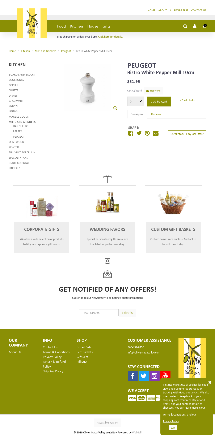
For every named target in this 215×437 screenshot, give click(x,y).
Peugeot (66, 51)
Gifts (106, 26)
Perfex (17, 131)
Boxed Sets (84, 347)
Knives (13, 106)
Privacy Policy (171, 421)
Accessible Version (107, 422)
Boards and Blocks (22, 74)
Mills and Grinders (45, 51)
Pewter (14, 147)
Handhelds (20, 126)
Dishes (13, 95)
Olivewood (16, 142)
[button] (204, 26)
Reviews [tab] (156, 114)
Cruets (13, 90)
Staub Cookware (20, 163)
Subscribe (127, 312)
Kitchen (76, 26)
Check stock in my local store (187, 134)
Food (61, 26)
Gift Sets (82, 356)
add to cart (159, 101)
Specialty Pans (18, 157)
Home (151, 10)
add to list (187, 100)
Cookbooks (16, 80)
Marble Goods (19, 116)
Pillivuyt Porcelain (22, 152)
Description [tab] (137, 114)
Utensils (14, 168)
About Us (164, 10)
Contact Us (198, 10)
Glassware (16, 101)
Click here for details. (110, 37)
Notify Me (153, 90)
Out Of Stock (134, 90)
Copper (13, 85)
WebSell (137, 432)
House (92, 26)
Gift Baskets (85, 351)
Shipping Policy (53, 371)
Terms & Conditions (174, 414)
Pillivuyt (82, 361)
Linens (13, 111)
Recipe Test (181, 10)
